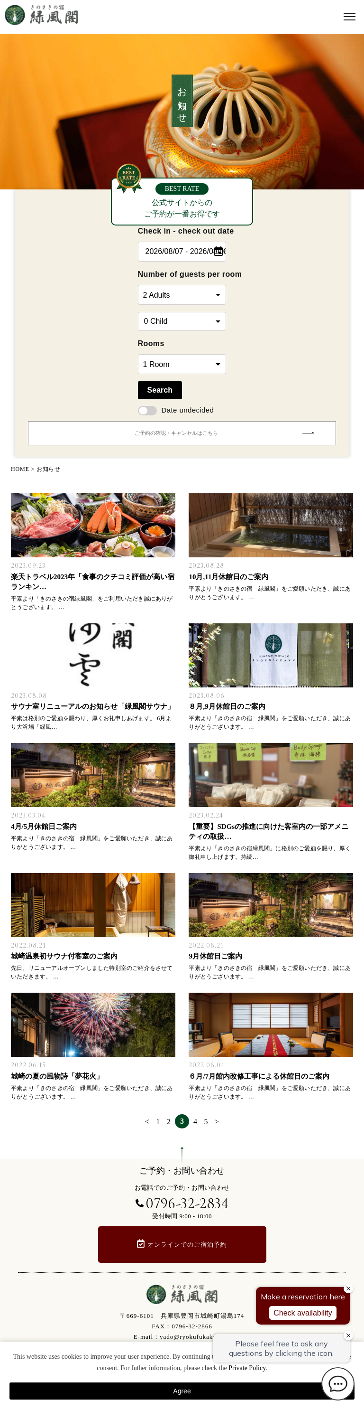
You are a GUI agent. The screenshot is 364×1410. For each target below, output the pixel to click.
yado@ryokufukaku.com (195, 1336)
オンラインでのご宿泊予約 (187, 1244)
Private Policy (246, 1368)
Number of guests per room (182, 274)
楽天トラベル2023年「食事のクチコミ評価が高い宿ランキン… (92, 582)
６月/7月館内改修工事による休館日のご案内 (259, 1076)
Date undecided (176, 410)
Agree (182, 1391)
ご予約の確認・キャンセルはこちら (224, 433)
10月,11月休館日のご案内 (228, 577)
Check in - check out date (182, 231)
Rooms (151, 343)
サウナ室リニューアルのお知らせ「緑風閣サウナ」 (92, 706)
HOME (20, 469)
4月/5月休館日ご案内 (44, 826)
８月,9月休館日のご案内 (227, 706)
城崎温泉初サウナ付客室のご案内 (64, 956)
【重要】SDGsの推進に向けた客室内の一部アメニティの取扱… (268, 831)
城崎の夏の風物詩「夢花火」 (57, 1076)
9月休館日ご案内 (215, 956)
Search (160, 390)
